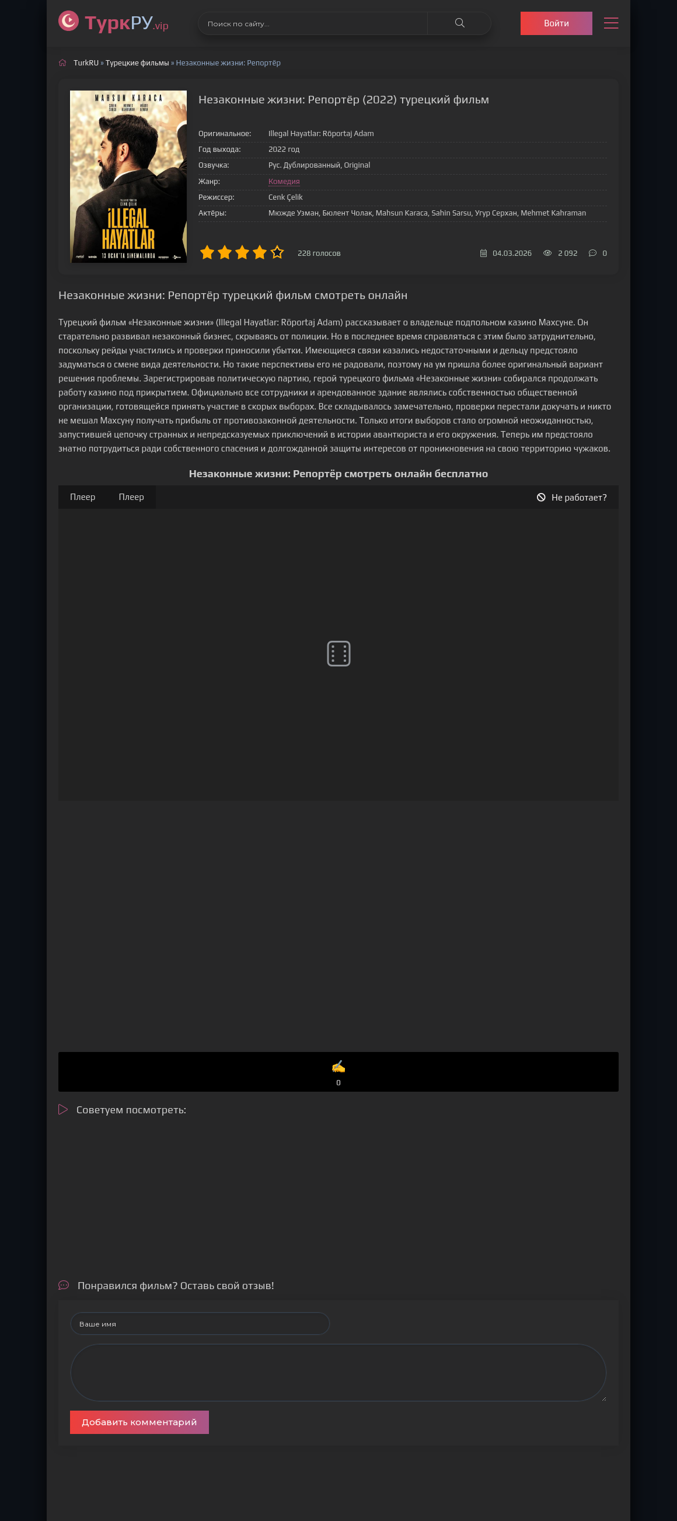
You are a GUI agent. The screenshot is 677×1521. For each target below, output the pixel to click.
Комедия (284, 181)
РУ (127, 22)
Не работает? (572, 497)
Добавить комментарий (139, 1422)
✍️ (338, 1074)
